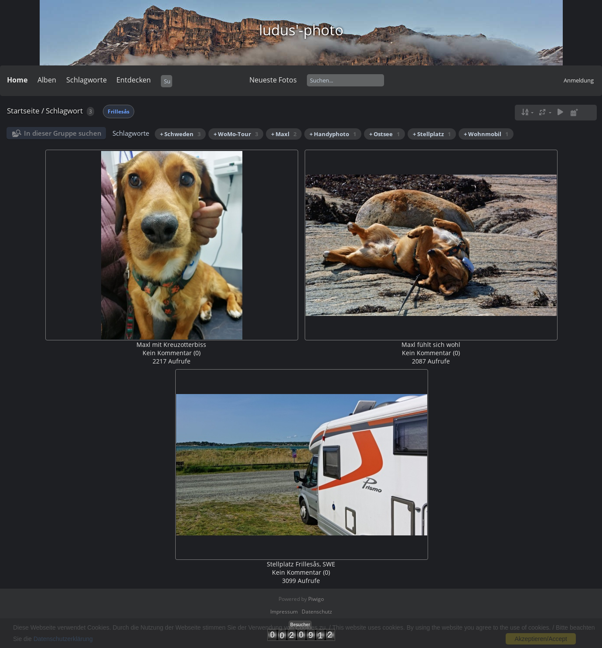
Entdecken (133, 80)
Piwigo (316, 599)
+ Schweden (180, 134)
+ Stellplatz (432, 134)
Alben (46, 80)
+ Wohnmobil (486, 134)
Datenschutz (317, 611)
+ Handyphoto (333, 134)
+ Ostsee (384, 134)
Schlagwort (64, 111)
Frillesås (118, 111)
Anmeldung (579, 80)
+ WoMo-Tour (236, 134)
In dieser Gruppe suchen (63, 133)
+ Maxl (283, 134)
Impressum (284, 611)
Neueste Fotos (273, 80)
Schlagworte (86, 80)
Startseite (23, 111)
